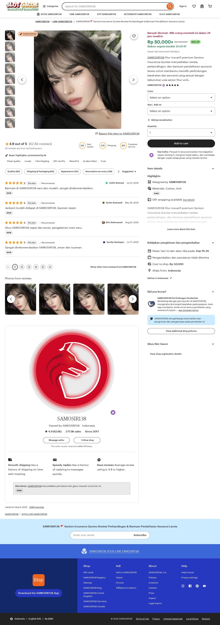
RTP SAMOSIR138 (106, 14)
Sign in (183, 6)
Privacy (156, 619)
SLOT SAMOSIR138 (169, 14)
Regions (206, 619)
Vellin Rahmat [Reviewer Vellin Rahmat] (116, 183)
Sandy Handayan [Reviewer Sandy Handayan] (115, 242)
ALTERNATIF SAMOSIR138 (138, 14)
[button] (113, 412)
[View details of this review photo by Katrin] (123, 299)
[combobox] (114, 6)
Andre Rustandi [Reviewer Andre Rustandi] (114, 202)
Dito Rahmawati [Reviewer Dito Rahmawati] (114, 222)
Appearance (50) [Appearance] (69, 171)
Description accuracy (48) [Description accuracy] (98, 171)
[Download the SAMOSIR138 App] (39, 580)
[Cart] (210, 6)
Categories (50, 6)
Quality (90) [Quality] (13, 171)
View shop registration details (166, 354)
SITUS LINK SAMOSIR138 (34, 514)
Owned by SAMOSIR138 (64, 425)
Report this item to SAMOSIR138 (117, 133)
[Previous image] (22, 80)
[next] (133, 299)
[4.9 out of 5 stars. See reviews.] (173, 85)
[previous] (11, 299)
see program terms (188, 310)
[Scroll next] (118, 172)
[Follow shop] (87, 440)
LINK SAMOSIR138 (79, 14)
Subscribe (140, 535)
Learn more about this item (181, 229)
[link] (8, 267)
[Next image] (133, 80)
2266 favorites (36, 507)
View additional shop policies (181, 331)
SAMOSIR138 (42, 21)
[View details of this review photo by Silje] (88, 299)
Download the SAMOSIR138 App (38, 593)
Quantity (152, 126)
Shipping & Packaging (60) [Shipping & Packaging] (40, 171)
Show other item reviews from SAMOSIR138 (113, 267)
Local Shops (192, 619)
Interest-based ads (173, 619)
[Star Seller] (163, 85)
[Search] (170, 6)
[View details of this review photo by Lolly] (20, 299)
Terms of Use (142, 619)
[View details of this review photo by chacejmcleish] (54, 299)
